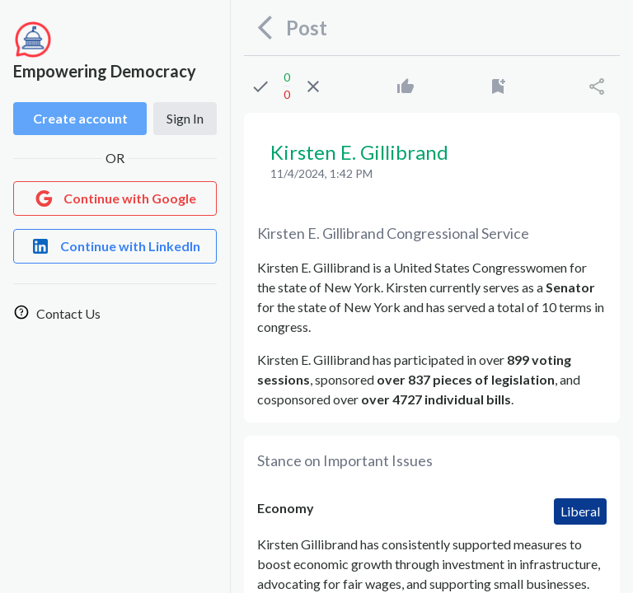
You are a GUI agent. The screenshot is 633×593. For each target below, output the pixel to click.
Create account (80, 118)
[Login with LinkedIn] (115, 246)
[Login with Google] (115, 198)
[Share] (596, 86)
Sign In (185, 118)
